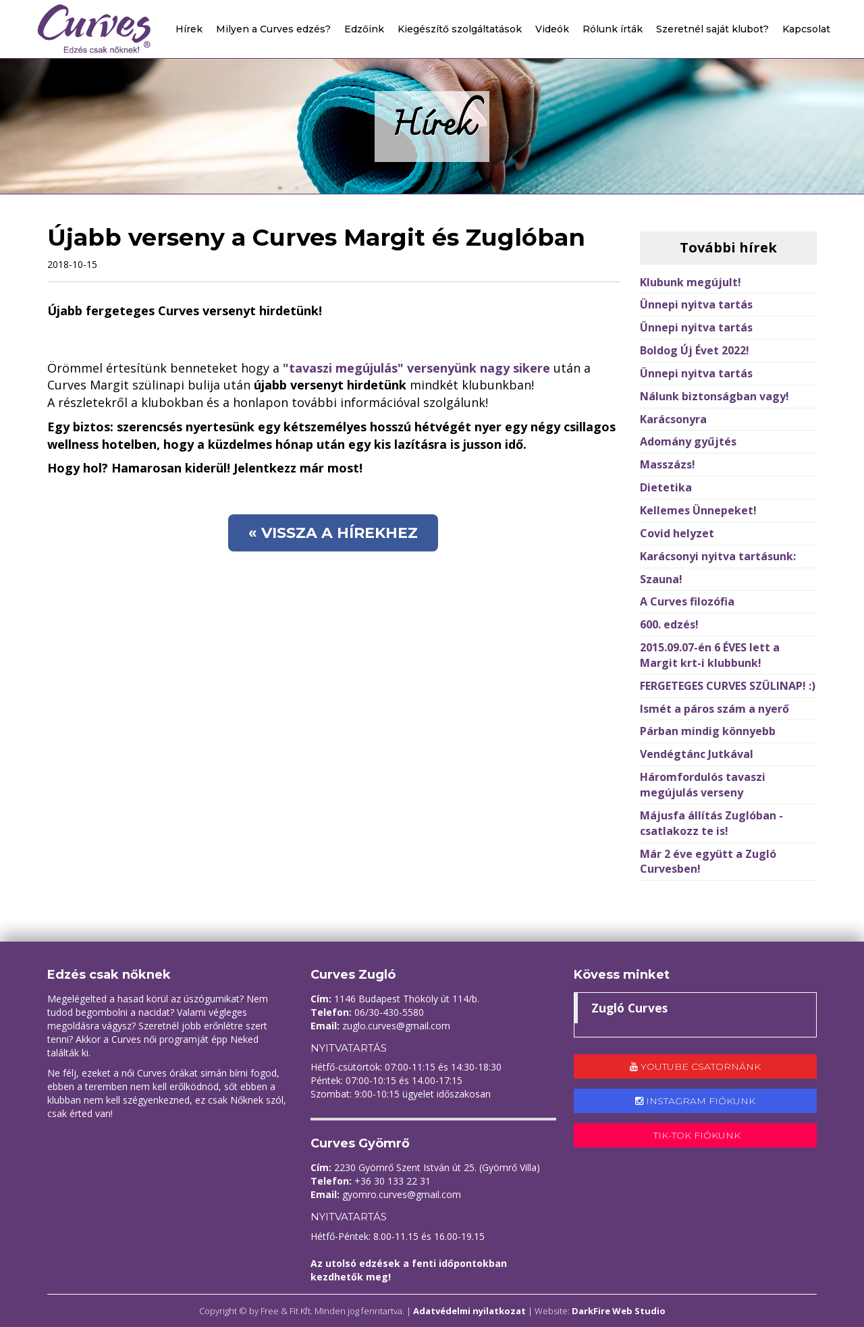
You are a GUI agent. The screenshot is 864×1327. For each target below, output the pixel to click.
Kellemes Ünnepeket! (698, 510)
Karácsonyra (673, 419)
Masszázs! (667, 464)
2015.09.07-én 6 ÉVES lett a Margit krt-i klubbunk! (710, 655)
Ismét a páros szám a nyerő (714, 708)
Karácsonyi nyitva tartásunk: (718, 556)
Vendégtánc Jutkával (696, 754)
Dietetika (666, 487)
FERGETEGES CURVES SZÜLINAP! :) (727, 685)
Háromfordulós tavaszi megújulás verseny (702, 784)
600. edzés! (669, 624)
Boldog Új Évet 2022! (694, 350)
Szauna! (661, 579)
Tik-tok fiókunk (695, 1135)
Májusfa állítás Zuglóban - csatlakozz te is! (711, 823)
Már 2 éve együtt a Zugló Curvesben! (708, 861)
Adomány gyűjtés (688, 441)
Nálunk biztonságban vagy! (714, 396)
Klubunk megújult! (690, 282)
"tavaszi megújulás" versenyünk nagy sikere (416, 368)
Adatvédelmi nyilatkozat (469, 1311)
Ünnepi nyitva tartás (696, 304)
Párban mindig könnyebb (708, 731)
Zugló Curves (629, 1008)
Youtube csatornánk (695, 1066)
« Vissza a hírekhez (333, 533)
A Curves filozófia (687, 601)
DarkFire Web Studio (619, 1311)
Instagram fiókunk (695, 1101)
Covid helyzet (677, 533)
